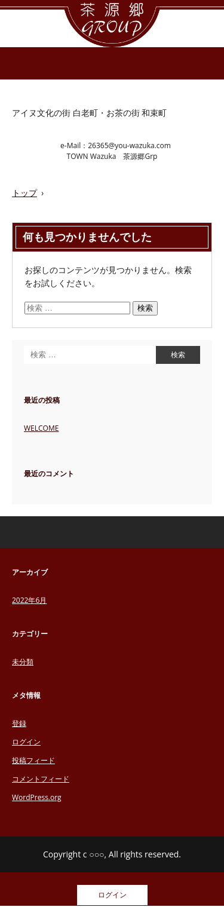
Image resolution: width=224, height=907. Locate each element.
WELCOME (41, 428)
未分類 (22, 662)
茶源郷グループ (112, 23)
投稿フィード (33, 760)
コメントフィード (40, 779)
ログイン (26, 742)
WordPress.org (37, 797)
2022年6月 (29, 600)
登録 (19, 723)
